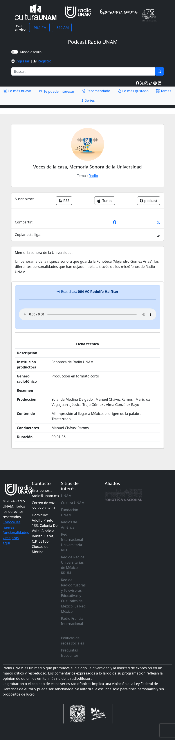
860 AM (62, 27)
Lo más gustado (133, 91)
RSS (64, 200)
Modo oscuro (31, 52)
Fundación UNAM (69, 512)
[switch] (14, 52)
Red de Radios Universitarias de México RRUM (72, 565)
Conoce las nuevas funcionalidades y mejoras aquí (16, 532)
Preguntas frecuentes (70, 653)
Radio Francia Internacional (72, 621)
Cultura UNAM (73, 502)
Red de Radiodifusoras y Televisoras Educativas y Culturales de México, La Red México (73, 595)
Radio (93, 175)
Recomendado (96, 91)
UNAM (66, 495)
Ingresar (23, 61)
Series (87, 100)
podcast (148, 200)
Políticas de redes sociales (72, 641)
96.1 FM (39, 27)
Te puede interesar (56, 91)
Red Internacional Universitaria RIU (72, 542)
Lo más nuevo (17, 91)
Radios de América (69, 525)
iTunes (104, 200)
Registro (44, 61)
